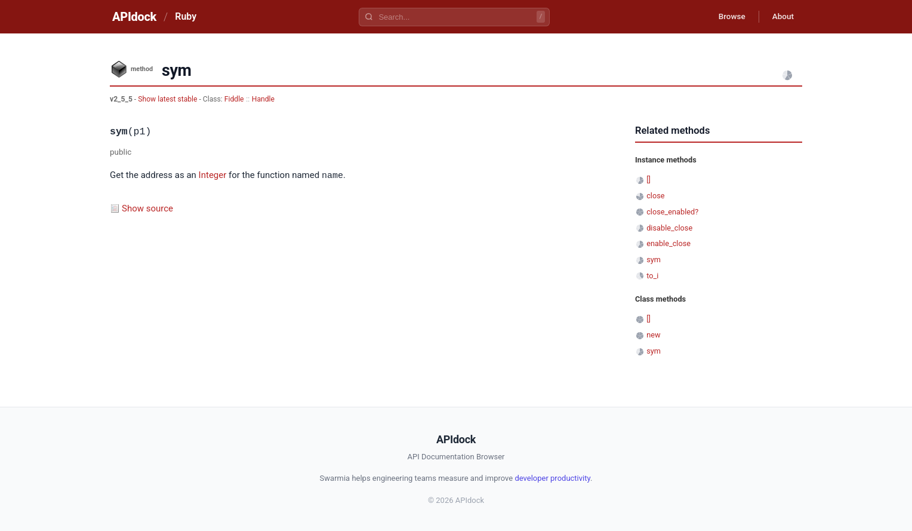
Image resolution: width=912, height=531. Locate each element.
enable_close (668, 243)
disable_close (669, 227)
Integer (213, 175)
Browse (727, 17)
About (781, 17)
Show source (147, 207)
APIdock (134, 17)
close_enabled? (672, 211)
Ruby (185, 16)
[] (648, 179)
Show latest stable (168, 99)
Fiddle (234, 99)
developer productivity (552, 478)
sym (653, 259)
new (653, 334)
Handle (263, 99)
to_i (652, 275)
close (655, 195)
